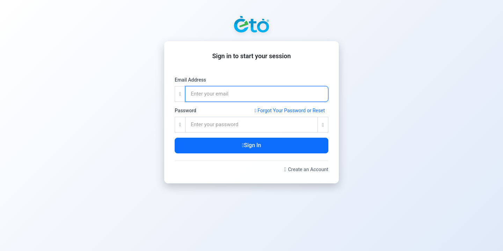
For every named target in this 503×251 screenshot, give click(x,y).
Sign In (251, 145)
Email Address (190, 80)
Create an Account (306, 169)
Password (185, 110)
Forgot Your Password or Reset (290, 110)
